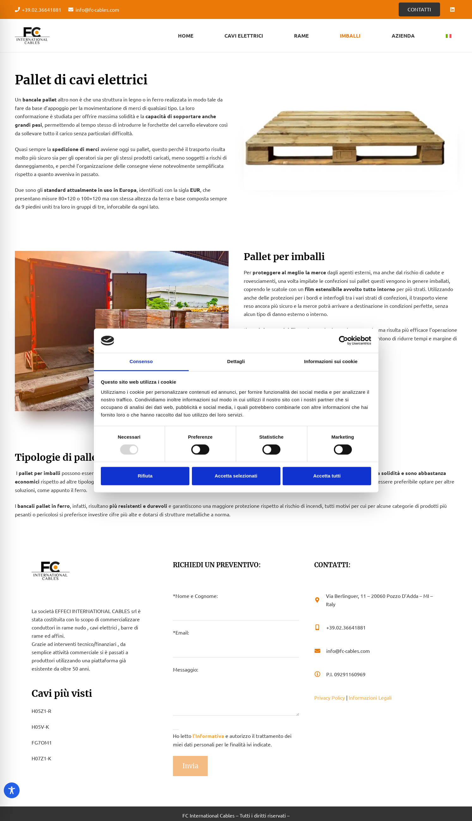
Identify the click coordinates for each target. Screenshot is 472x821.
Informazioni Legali (370, 697)
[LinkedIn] (452, 9)
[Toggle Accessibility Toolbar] (11, 790)
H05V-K (40, 726)
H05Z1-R (41, 711)
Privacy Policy (329, 697)
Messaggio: (236, 691)
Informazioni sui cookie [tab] (331, 361)
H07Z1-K (41, 758)
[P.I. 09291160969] (320, 674)
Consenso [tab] (141, 361)
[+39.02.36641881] (320, 627)
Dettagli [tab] (236, 361)
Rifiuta (145, 475)
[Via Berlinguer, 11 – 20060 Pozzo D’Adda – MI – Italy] (320, 600)
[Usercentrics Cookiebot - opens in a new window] (343, 340)
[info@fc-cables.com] (320, 651)
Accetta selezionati (236, 475)
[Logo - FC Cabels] (32, 35)
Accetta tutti (327, 475)
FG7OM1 (42, 742)
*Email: (236, 643)
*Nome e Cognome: (236, 607)
